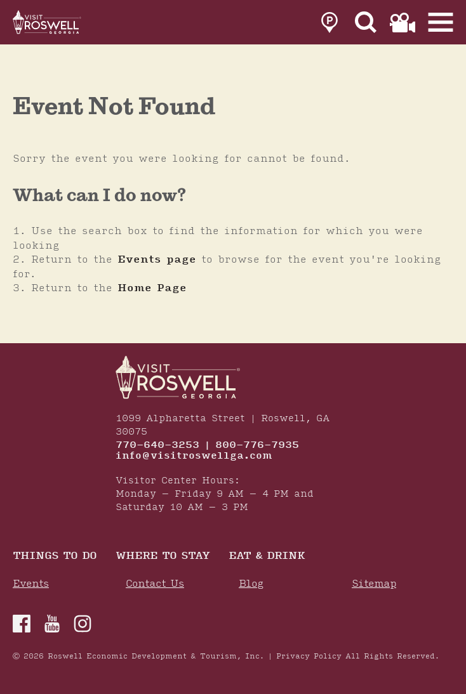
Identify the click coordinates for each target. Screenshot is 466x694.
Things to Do (55, 556)
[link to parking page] (329, 22)
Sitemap (374, 584)
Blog (251, 584)
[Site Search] (366, 22)
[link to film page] (402, 22)
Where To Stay (163, 556)
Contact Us (155, 584)
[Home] (48, 22)
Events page (156, 259)
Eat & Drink (267, 556)
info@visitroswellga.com (194, 456)
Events (31, 584)
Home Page (152, 288)
